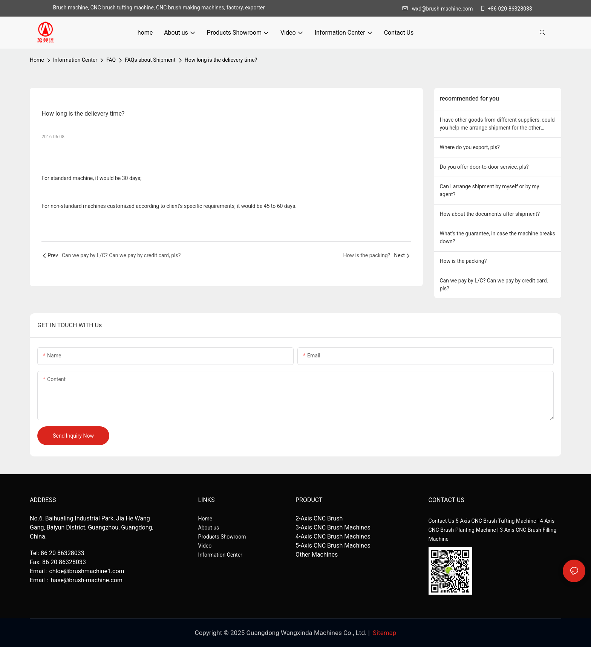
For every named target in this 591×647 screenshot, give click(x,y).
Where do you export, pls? (470, 147)
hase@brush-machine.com (86, 580)
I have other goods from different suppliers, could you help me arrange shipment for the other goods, (497, 124)
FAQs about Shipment (150, 60)
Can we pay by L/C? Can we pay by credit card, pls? (494, 284)
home (37, 60)
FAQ (111, 60)
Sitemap (385, 632)
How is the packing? (463, 261)
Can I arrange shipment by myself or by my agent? (489, 190)
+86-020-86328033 (506, 9)
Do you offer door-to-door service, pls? (484, 167)
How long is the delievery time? (221, 60)
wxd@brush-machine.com (439, 9)
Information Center (75, 60)
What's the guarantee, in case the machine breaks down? (497, 237)
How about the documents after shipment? (490, 214)
